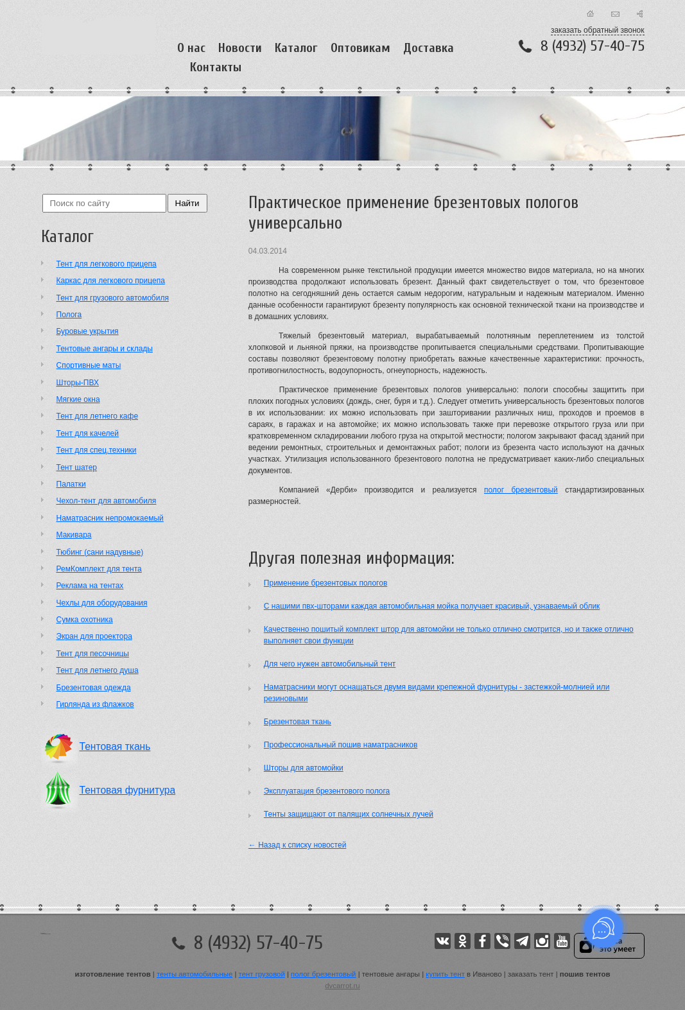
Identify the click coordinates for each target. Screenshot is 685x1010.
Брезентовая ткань (297, 721)
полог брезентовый (521, 489)
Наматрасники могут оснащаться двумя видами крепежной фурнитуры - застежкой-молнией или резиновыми (437, 693)
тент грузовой (262, 974)
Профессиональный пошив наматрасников (341, 744)
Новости (240, 47)
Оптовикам (360, 47)
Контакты (215, 67)
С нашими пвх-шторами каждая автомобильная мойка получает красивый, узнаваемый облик (432, 606)
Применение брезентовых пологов (325, 583)
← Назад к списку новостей (297, 844)
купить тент (445, 974)
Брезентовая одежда (93, 687)
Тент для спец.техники (96, 450)
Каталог (296, 47)
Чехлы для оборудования (102, 602)
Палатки (71, 484)
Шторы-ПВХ (77, 382)
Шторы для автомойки (303, 767)
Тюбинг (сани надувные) (100, 552)
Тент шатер (77, 467)
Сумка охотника (84, 619)
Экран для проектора (94, 636)
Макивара (74, 534)
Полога (69, 314)
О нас (191, 47)
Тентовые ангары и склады (104, 348)
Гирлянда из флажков (95, 704)
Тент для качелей (87, 433)
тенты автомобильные (194, 974)
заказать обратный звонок (598, 30)
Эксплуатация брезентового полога (327, 791)
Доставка (428, 47)
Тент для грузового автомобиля (112, 297)
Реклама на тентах (90, 585)
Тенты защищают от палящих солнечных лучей (348, 814)
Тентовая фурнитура (128, 790)
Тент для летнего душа (97, 670)
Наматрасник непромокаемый (110, 518)
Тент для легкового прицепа (106, 263)
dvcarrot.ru (342, 985)
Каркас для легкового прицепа (110, 280)
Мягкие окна (78, 399)
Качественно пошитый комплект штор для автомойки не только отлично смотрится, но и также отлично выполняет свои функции (449, 635)
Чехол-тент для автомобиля (106, 500)
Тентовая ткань (115, 746)
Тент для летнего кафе (97, 416)
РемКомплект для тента (99, 568)
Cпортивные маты (88, 365)
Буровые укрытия (87, 331)
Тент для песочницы (92, 653)
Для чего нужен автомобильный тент (329, 663)
